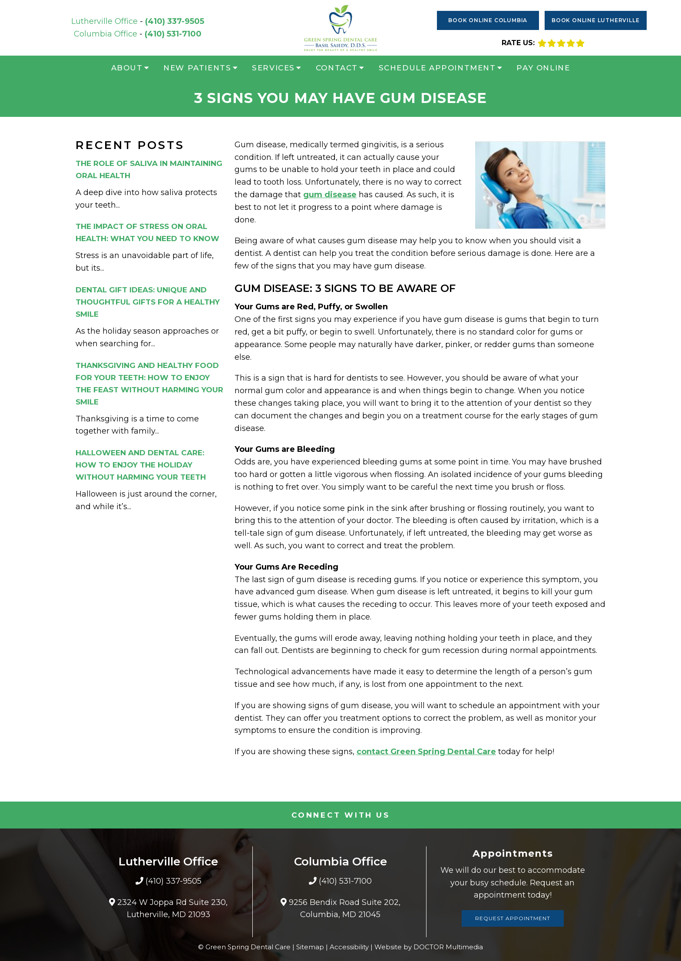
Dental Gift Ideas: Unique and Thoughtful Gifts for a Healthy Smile (148, 301)
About (127, 67)
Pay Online (543, 67)
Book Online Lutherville (595, 20)
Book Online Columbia (487, 20)
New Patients (197, 67)
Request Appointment (512, 918)
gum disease (330, 194)
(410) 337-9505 (174, 21)
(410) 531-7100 (173, 34)
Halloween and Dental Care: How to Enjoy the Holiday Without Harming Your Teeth (141, 464)
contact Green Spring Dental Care (426, 751)
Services (273, 67)
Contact (337, 67)
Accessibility (349, 947)
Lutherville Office (105, 21)
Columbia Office (106, 34)
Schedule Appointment (437, 67)
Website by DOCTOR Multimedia (428, 947)
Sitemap (310, 947)
